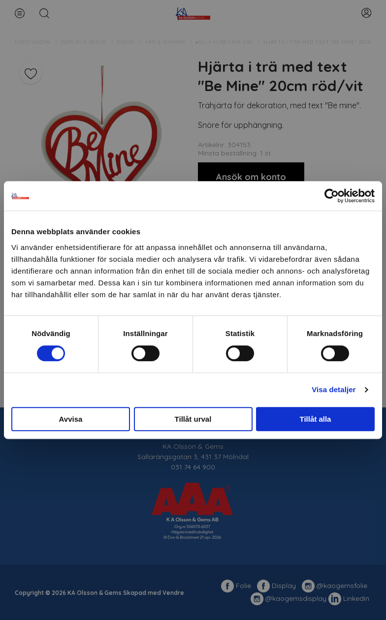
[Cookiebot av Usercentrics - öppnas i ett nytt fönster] (332, 195)
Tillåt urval (193, 419)
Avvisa (71, 419)
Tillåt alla (315, 419)
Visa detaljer (333, 389)
